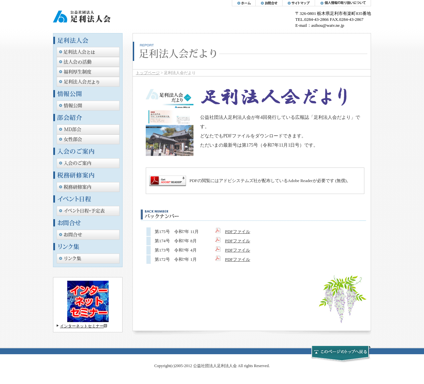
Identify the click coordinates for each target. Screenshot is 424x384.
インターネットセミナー (82, 326)
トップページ (148, 73)
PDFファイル (237, 231)
